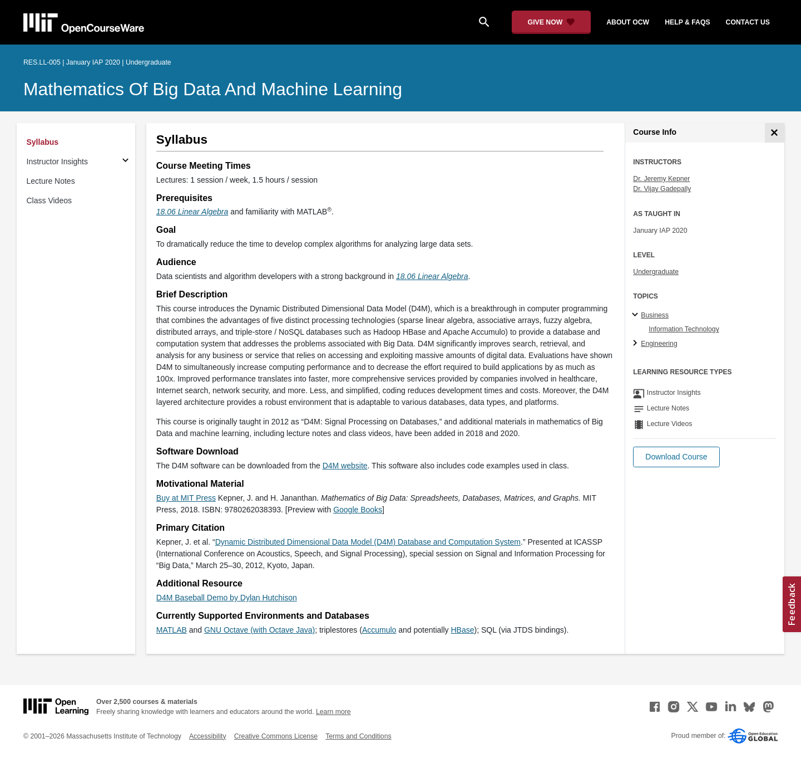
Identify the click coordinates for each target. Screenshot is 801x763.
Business (655, 315)
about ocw (627, 22)
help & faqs (687, 22)
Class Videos (49, 200)
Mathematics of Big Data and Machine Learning (212, 89)
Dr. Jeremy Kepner (661, 179)
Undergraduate (656, 272)
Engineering (659, 344)
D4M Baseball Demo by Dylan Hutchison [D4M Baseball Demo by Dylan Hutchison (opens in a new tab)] (226, 597)
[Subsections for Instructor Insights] (125, 161)
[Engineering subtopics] (636, 343)
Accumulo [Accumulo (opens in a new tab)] (379, 629)
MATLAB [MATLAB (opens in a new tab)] (171, 629)
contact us (748, 22)
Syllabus (43, 142)
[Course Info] (774, 133)
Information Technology (684, 329)
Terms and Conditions (358, 736)
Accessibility (207, 736)
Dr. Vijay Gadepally (662, 189)
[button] (676, 457)
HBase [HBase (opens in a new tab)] (462, 629)
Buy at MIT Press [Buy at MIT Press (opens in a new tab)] (186, 497)
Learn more (333, 712)
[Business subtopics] (636, 315)
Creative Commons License (276, 736)
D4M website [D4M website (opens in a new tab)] (345, 465)
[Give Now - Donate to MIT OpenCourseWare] (551, 22)
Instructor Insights (57, 161)
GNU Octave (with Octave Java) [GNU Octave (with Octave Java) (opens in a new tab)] (259, 629)
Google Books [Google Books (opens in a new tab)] (357, 509)
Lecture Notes (51, 181)
